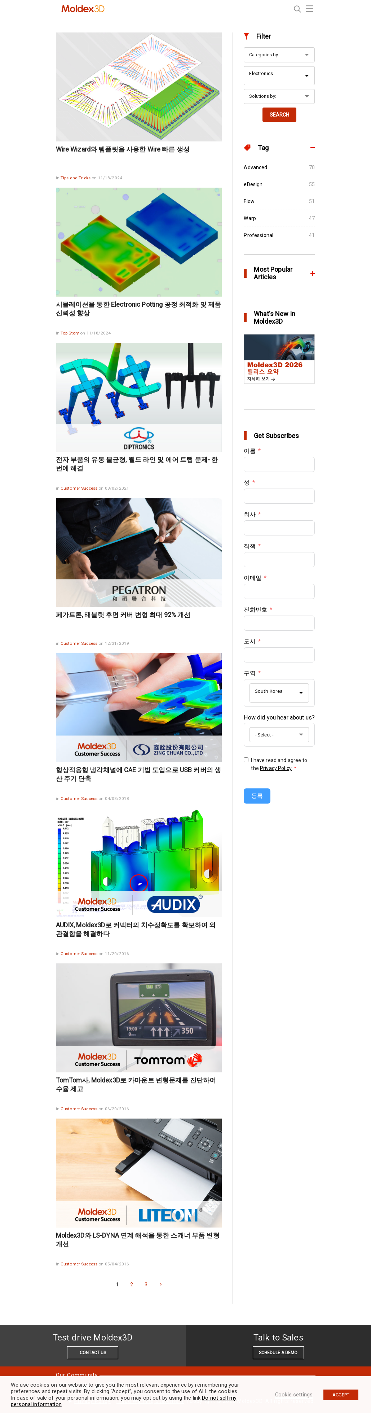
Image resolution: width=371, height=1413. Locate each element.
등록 (257, 796)
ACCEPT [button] (340, 1394)
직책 (249, 546)
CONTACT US (93, 1352)
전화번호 (255, 609)
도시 (249, 641)
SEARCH (279, 115)
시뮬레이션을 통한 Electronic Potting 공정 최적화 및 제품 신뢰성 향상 (138, 309)
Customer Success (79, 488)
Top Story (70, 333)
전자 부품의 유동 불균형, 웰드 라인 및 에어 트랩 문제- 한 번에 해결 (137, 464)
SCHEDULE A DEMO (278, 1352)
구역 (249, 673)
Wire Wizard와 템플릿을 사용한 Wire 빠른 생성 (123, 149)
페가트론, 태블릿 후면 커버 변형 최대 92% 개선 (123, 614)
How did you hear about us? (279, 717)
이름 (249, 450)
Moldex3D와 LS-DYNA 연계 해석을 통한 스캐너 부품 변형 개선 (138, 1240)
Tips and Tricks (76, 177)
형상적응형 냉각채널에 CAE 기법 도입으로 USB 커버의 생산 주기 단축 (138, 774)
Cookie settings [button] (294, 1394)
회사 (249, 514)
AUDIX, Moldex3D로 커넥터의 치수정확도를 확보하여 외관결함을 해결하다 (136, 929)
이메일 (252, 577)
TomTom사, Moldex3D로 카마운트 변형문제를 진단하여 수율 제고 (136, 1084)
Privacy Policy (276, 768)
